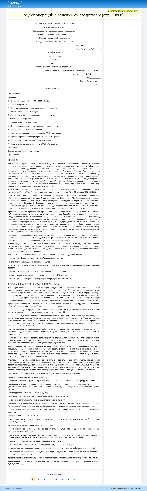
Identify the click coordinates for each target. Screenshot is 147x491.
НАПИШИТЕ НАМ (13, 489)
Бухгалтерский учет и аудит (123, 11)
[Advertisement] (122, 55)
